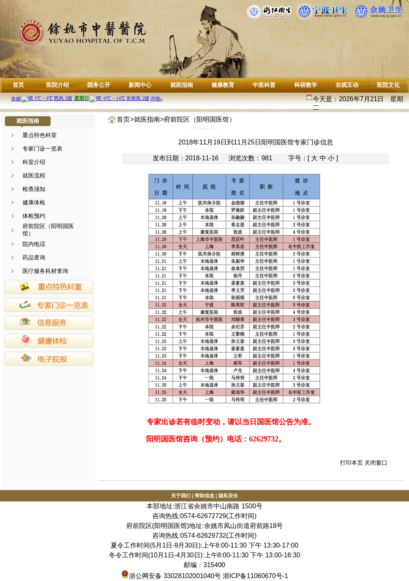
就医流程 (33, 175)
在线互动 (347, 85)
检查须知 (33, 189)
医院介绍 (57, 85)
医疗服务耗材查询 (45, 271)
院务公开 (98, 85)
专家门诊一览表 (42, 148)
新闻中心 (140, 85)
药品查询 (33, 257)
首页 (18, 85)
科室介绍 (33, 162)
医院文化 (388, 85)
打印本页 (351, 462)
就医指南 (181, 85)
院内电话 (33, 244)
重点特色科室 (39, 135)
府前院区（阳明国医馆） (200, 119)
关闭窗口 (376, 462)
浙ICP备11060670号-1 (255, 575)
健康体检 (33, 202)
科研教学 (305, 85)
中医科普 (264, 85)
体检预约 (33, 216)
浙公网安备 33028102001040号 (171, 575)
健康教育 (222, 85)
